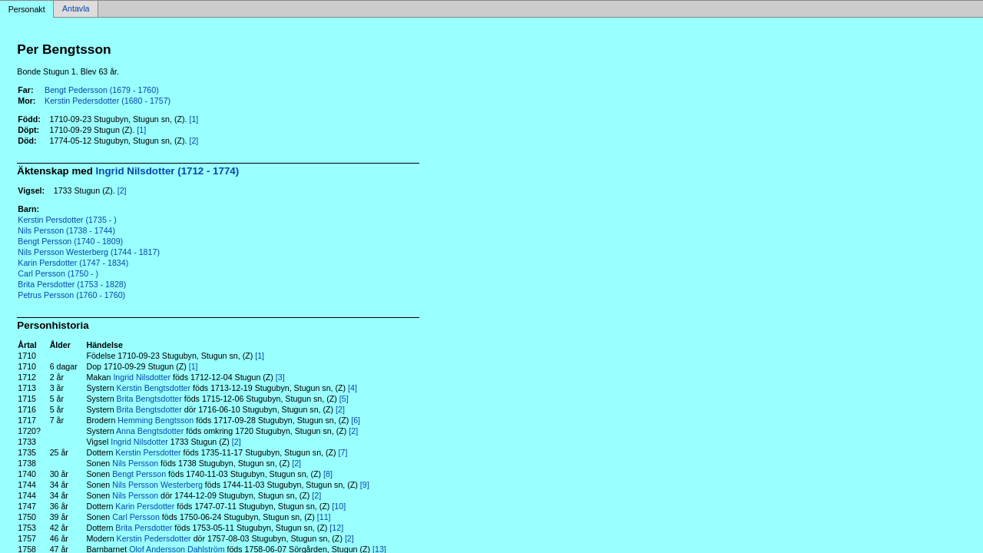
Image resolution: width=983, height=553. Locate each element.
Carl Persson (136, 517)
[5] (344, 398)
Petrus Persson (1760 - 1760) (71, 295)
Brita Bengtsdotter (149, 398)
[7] (343, 452)
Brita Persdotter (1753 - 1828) (72, 284)
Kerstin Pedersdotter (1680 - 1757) (107, 100)
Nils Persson (135, 463)
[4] (352, 387)
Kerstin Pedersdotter (154, 538)
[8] (328, 473)
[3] (280, 377)
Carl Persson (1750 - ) (58, 273)
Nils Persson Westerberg (157, 484)
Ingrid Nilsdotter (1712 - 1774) (168, 171)
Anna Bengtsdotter (150, 430)
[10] (339, 506)
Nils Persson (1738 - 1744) (66, 230)
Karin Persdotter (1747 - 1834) (73, 262)
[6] (355, 420)
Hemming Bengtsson (155, 420)
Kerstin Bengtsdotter (154, 387)
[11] (324, 517)
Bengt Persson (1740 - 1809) (70, 241)
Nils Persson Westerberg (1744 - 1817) (89, 252)
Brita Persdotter (143, 527)
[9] (364, 484)
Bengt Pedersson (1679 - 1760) (102, 89)
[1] (193, 119)
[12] (336, 527)
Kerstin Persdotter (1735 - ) (67, 219)
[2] (193, 140)
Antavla (76, 9)
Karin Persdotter (144, 506)
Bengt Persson (139, 473)
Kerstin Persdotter (147, 452)
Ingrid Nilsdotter (141, 377)
